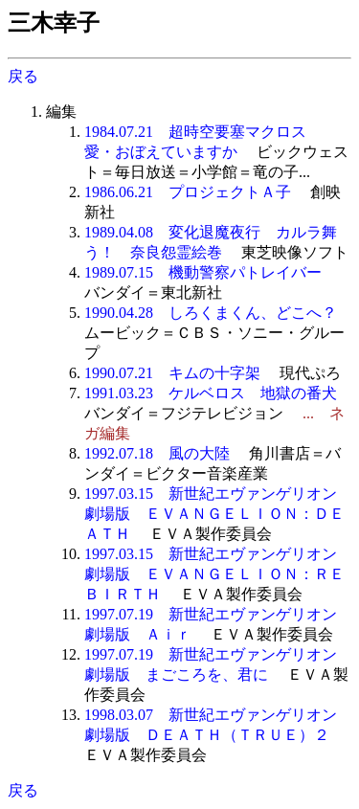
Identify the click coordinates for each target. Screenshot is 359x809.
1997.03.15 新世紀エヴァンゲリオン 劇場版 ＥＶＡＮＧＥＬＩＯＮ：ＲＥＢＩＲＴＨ (218, 574)
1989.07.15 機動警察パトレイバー (203, 272)
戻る (23, 76)
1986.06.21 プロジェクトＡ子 (187, 192)
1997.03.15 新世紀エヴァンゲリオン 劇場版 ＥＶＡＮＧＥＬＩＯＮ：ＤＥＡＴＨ (218, 513)
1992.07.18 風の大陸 (157, 453)
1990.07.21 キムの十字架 (172, 373)
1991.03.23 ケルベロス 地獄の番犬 (210, 393)
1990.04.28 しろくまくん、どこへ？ (210, 312)
